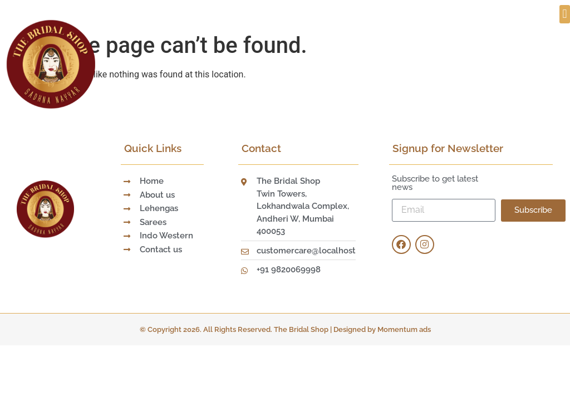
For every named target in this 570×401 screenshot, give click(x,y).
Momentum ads (404, 329)
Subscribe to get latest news (435, 183)
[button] (564, 14)
